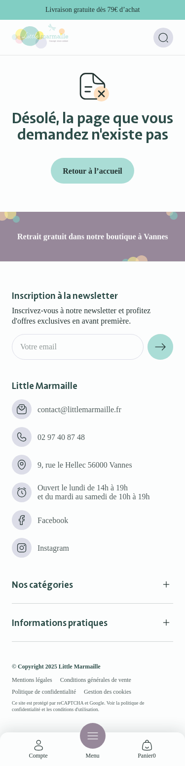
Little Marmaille (80, 666)
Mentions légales (32, 679)
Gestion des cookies (107, 691)
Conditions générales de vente (95, 679)
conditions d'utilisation (75, 709)
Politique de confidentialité (44, 691)
